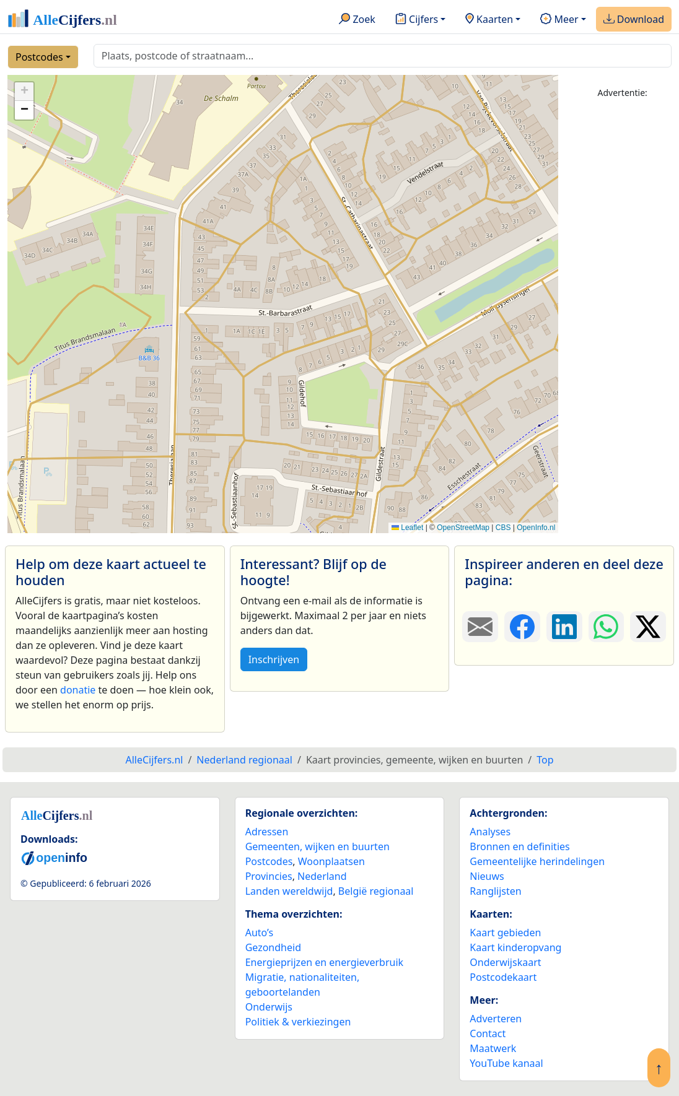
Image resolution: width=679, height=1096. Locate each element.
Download (633, 19)
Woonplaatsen (331, 861)
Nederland (322, 876)
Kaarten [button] (489, 19)
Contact (488, 1033)
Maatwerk (493, 1048)
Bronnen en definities (519, 846)
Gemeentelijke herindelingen (537, 861)
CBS (503, 527)
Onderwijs (268, 1007)
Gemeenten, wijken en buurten (317, 846)
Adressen (267, 831)
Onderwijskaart (505, 962)
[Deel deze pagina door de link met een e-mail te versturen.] (480, 626)
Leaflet (407, 527)
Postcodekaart (503, 977)
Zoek (357, 19)
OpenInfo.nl (536, 527)
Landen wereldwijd (289, 891)
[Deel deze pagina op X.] (648, 626)
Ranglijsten (495, 891)
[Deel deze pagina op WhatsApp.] (606, 626)
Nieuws (487, 876)
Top (545, 760)
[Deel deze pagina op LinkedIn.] (564, 626)
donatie (77, 690)
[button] (24, 91)
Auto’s (259, 932)
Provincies (268, 876)
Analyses (490, 831)
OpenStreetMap (463, 527)
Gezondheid (273, 947)
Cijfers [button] (416, 19)
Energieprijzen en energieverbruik (324, 962)
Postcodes (39, 57)
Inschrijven (273, 659)
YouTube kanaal (506, 1063)
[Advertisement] (622, 295)
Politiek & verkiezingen (298, 1022)
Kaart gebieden (505, 932)
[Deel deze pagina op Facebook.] (522, 626)
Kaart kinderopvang (515, 947)
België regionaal (376, 891)
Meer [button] (559, 19)
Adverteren (496, 1018)
